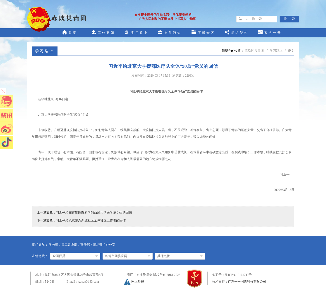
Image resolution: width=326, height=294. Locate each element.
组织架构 (236, 32)
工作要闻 (103, 32)
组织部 (98, 244)
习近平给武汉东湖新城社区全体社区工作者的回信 (91, 220)
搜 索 (289, 19)
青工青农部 (69, 244)
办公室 (110, 244)
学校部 (53, 244)
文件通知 (170, 32)
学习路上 (136, 32)
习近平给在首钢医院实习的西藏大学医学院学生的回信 (94, 212)
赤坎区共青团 (255, 50)
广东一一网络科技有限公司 (247, 281)
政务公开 (270, 32)
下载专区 (203, 32)
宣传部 (85, 244)
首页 (69, 32)
